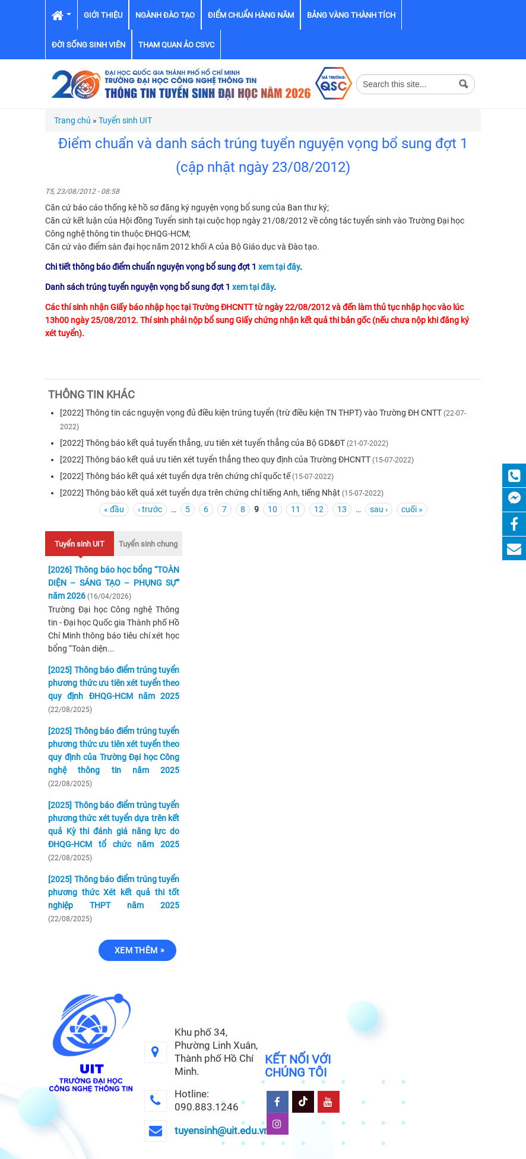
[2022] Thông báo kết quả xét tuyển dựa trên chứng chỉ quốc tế (175, 476)
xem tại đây (279, 267)
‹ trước (150, 509)
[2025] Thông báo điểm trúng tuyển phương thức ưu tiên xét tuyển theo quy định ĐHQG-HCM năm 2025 (113, 683)
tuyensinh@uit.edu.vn (222, 1130)
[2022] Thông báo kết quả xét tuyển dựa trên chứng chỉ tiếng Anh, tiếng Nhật (200, 492)
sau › (379, 509)
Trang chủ (72, 120)
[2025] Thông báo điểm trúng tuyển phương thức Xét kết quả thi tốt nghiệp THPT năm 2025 (113, 892)
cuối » (412, 509)
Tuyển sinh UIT (125, 120)
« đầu (114, 509)
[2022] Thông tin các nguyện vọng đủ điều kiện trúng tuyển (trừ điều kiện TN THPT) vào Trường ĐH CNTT (251, 412)
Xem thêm (136, 950)
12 (319, 509)
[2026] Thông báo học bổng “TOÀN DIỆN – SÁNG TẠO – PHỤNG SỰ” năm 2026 (113, 583)
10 (272, 509)
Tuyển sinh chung (148, 543)
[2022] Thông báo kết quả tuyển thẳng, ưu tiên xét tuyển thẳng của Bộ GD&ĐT (202, 443)
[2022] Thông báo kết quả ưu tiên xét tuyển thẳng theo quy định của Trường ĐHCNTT (215, 459)
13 (342, 509)
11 (295, 509)
